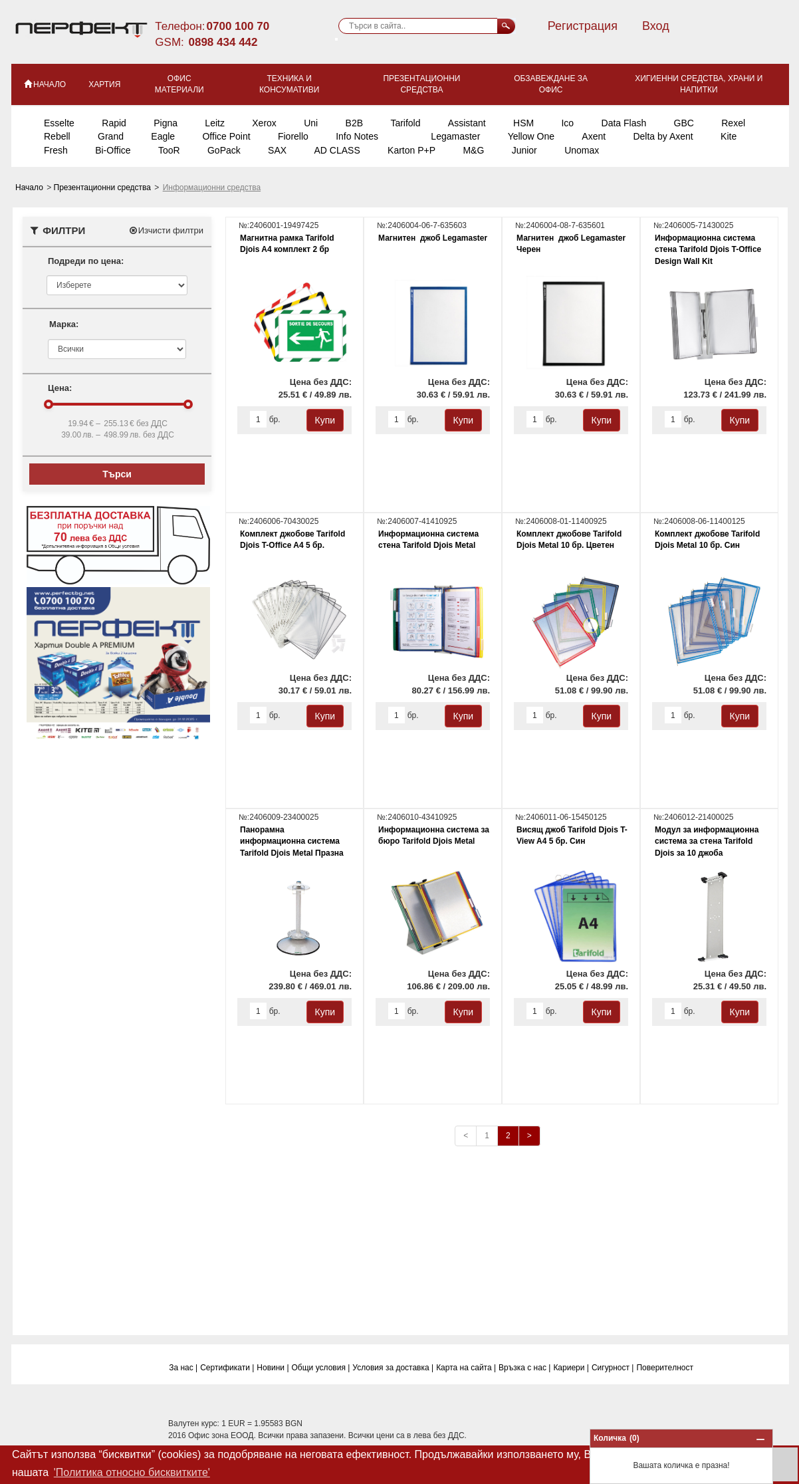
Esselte (59, 123)
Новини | (272, 1367)
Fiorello (293, 136)
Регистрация (583, 26)
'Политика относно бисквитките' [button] (132, 1472)
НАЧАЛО (44, 84)
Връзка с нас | (524, 1367)
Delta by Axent (663, 136)
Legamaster (455, 136)
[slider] (48, 404)
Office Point (226, 136)
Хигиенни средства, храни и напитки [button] (698, 84)
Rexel (733, 123)
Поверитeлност (664, 1367)
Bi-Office (112, 150)
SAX (277, 150)
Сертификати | (227, 1367)
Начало (30, 187)
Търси (117, 474)
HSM (523, 123)
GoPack (224, 150)
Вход (655, 26)
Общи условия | (321, 1367)
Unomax (581, 150)
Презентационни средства (104, 187)
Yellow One (531, 136)
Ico (567, 123)
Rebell (57, 136)
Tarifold (405, 123)
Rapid (114, 123)
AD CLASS (337, 150)
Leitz (215, 123)
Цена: (60, 388)
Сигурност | (613, 1367)
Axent (594, 136)
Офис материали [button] (179, 84)
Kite (729, 136)
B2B (354, 123)
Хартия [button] (104, 84)
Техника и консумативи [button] (289, 84)
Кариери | (571, 1367)
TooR (169, 150)
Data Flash (624, 123)
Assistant (467, 123)
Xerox (264, 123)
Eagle (163, 136)
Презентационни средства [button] (421, 84)
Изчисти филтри (165, 230)
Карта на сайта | (466, 1367)
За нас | (183, 1367)
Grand (111, 136)
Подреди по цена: (86, 261)
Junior (524, 150)
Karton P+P (411, 150)
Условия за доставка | (392, 1367)
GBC (684, 123)
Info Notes (357, 136)
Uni (311, 123)
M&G (473, 150)
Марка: (63, 324)
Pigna (165, 123)
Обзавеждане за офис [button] (551, 84)
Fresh (56, 150)
